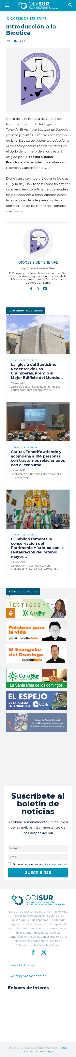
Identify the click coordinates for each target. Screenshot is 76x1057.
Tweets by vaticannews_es (27, 976)
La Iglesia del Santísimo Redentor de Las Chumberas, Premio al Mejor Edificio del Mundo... (37, 371)
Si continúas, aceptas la (37, 864)
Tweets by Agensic (21, 965)
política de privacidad (54, 864)
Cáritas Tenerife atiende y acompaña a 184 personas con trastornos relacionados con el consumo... (38, 458)
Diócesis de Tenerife (26, 18)
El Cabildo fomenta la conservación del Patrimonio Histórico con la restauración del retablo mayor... (37, 548)
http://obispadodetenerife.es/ (38, 268)
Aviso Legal (46, 1051)
